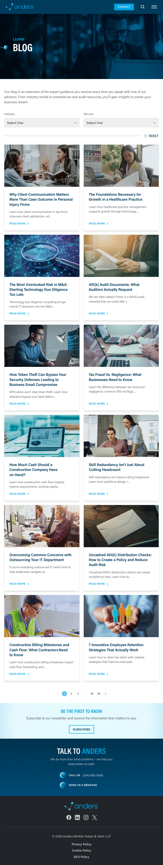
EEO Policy (81, 857)
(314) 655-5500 (93, 775)
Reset (151, 136)
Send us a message (83, 785)
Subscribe (81, 729)
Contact (124, 7)
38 (91, 693)
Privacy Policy (81, 844)
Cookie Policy (81, 850)
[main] (81, 439)
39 (98, 693)
